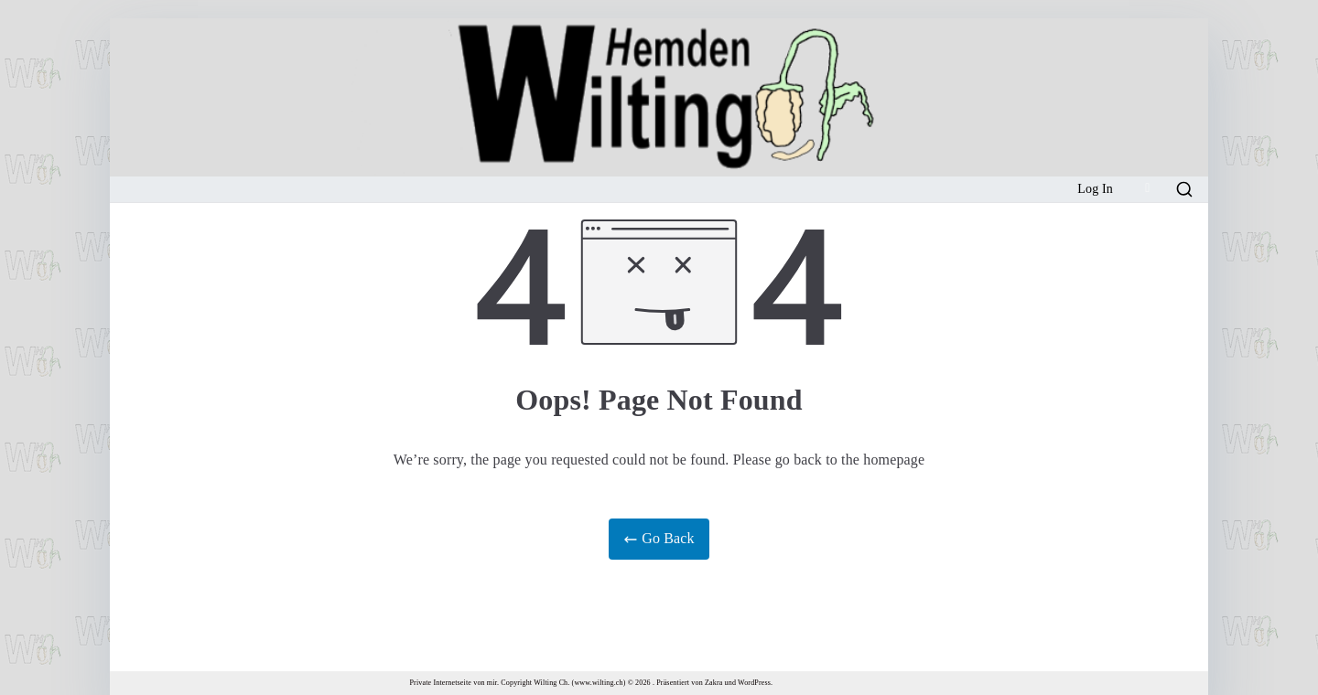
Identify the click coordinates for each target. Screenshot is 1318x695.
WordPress (754, 683)
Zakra (713, 683)
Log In (1095, 189)
